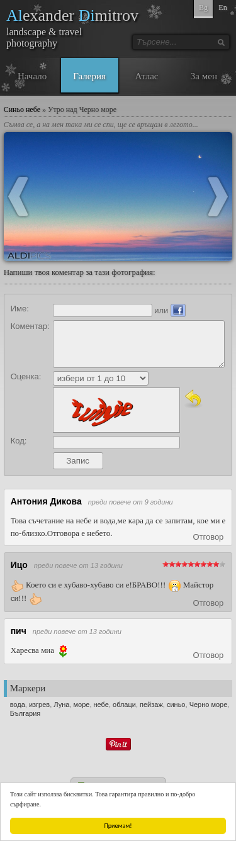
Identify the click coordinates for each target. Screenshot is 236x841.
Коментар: (30, 326)
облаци (124, 704)
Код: (19, 440)
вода (17, 704)
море (81, 704)
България (25, 713)
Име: (20, 308)
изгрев (39, 704)
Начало (32, 76)
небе (101, 704)
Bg (203, 7)
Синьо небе (22, 109)
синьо (176, 704)
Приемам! (118, 826)
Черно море (208, 704)
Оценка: (26, 376)
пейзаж (151, 704)
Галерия (89, 76)
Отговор (208, 537)
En (222, 7)
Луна (61, 704)
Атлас (146, 76)
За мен (204, 76)
